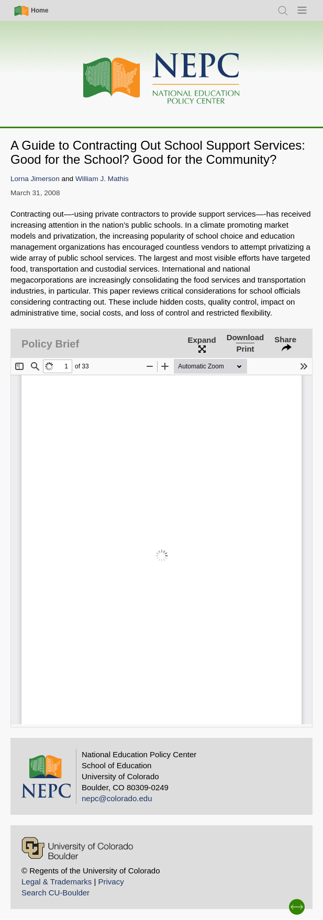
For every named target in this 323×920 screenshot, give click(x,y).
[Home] (161, 79)
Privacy (111, 881)
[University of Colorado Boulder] (77, 848)
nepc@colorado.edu (117, 798)
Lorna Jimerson (35, 179)
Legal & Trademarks (56, 881)
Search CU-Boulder (55, 892)
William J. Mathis (102, 179)
